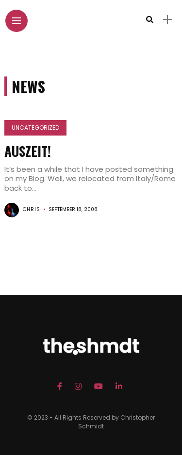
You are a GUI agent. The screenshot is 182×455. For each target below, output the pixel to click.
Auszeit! (27, 151)
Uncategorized (35, 127)
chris (31, 209)
